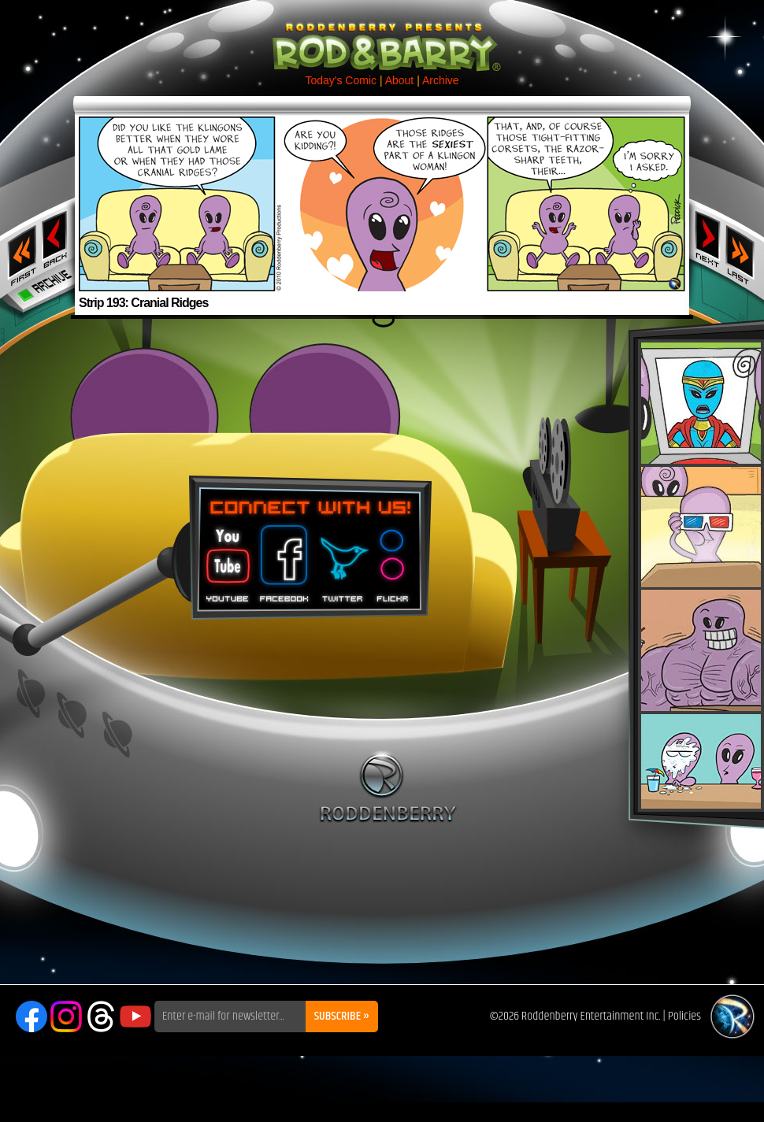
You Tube (226, 558)
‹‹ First (19, 250)
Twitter (342, 558)
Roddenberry (388, 786)
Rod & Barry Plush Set (701, 575)
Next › (707, 238)
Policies (684, 1016)
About (399, 80)
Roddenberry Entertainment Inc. (591, 1016)
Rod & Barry (382, 36)
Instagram (66, 1016)
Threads (101, 1016)
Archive (440, 80)
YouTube (135, 1016)
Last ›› (745, 250)
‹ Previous (56, 238)
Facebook (282, 558)
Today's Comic (340, 80)
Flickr (393, 558)
